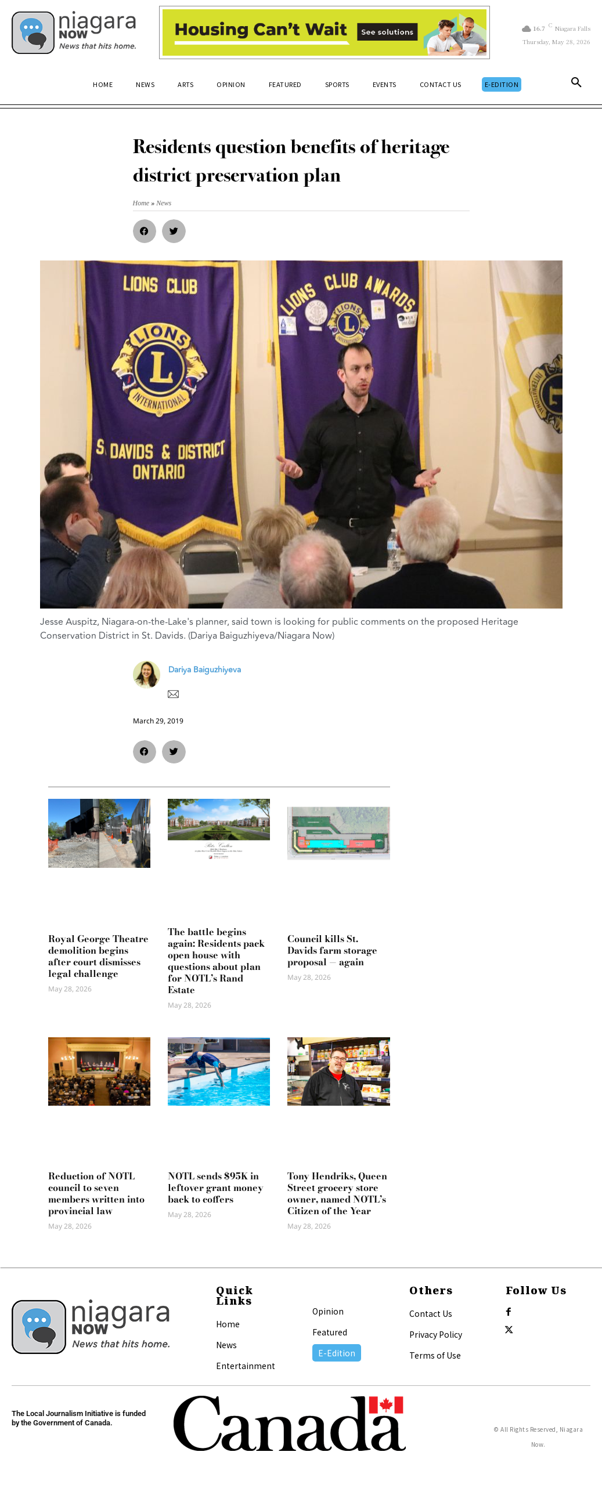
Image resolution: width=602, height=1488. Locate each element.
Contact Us (430, 1313)
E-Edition (336, 1353)
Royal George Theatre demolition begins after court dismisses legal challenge (98, 956)
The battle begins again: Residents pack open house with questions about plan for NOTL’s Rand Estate (216, 961)
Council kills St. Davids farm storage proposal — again (332, 950)
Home (228, 1324)
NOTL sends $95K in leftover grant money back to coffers (216, 1187)
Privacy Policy (435, 1334)
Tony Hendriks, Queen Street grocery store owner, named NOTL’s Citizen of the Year (337, 1193)
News (226, 1345)
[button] (576, 85)
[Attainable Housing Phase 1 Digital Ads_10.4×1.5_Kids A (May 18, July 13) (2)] (324, 32)
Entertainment (245, 1365)
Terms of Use (435, 1355)
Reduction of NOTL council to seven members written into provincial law (96, 1193)
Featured (329, 1332)
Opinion (328, 1311)
